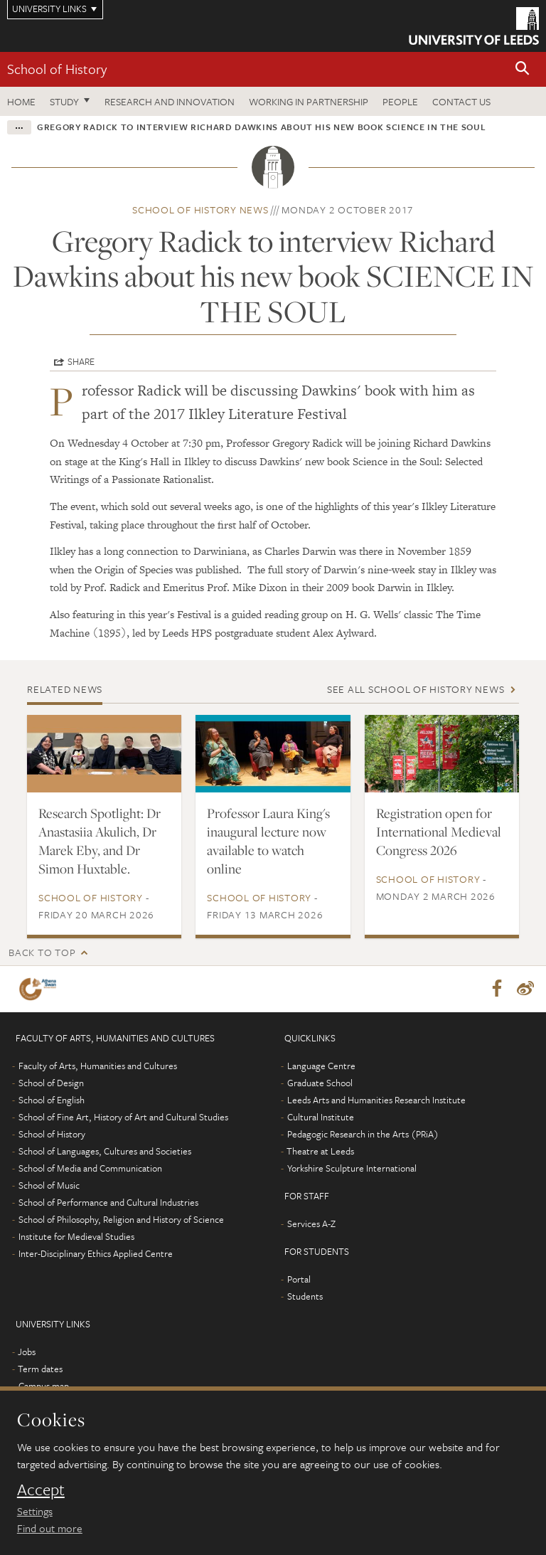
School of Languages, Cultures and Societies (104, 1152)
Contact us (461, 101)
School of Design (51, 1083)
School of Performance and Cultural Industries (108, 1203)
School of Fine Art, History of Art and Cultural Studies (123, 1117)
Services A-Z (311, 1224)
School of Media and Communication (90, 1169)
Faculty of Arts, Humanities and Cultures (97, 1066)
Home (21, 101)
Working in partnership (308, 101)
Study (64, 101)
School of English (51, 1100)
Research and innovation (170, 101)
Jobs (27, 1352)
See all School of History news (416, 688)
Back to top (42, 952)
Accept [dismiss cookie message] (41, 1489)
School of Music (49, 1186)
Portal (299, 1280)
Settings (35, 1511)
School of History (57, 68)
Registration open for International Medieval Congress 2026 (438, 831)
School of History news (200, 209)
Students (305, 1297)
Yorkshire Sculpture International (352, 1169)
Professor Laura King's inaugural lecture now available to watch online (268, 841)
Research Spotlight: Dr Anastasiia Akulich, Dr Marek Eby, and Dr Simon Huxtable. (99, 841)
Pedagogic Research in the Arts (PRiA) (363, 1134)
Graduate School (320, 1083)
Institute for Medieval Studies (76, 1237)
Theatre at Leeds (320, 1152)
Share (81, 361)
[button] (522, 69)
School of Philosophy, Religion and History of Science (121, 1220)
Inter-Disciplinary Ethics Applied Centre (95, 1254)
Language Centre (321, 1066)
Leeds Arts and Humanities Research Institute (376, 1100)
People (400, 101)
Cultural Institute (320, 1117)
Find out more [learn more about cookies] (49, 1528)
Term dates (40, 1369)
